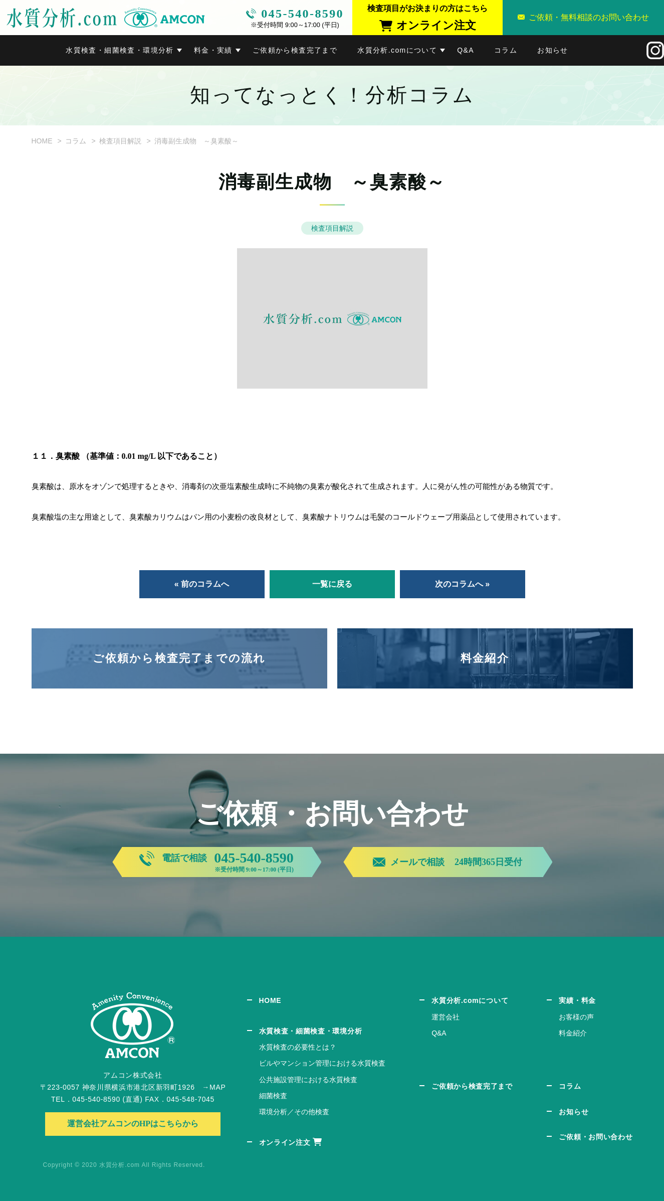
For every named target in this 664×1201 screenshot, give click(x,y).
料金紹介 (485, 658)
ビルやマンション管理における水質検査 (322, 1063)
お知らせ (552, 50)
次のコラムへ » (462, 584)
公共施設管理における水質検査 (308, 1080)
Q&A (465, 50)
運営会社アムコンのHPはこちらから (132, 1123)
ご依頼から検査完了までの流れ (179, 658)
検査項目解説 (120, 141)
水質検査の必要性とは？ (297, 1047)
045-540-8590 (302, 13)
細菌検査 (273, 1096)
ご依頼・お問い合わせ (595, 1137)
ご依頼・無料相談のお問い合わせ (589, 17)
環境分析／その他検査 (294, 1112)
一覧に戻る (332, 584)
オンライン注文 (285, 1142)
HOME (42, 141)
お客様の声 (576, 1017)
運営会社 (445, 1017)
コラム (505, 50)
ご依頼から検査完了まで (295, 50)
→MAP (214, 1087)
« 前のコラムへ (201, 584)
